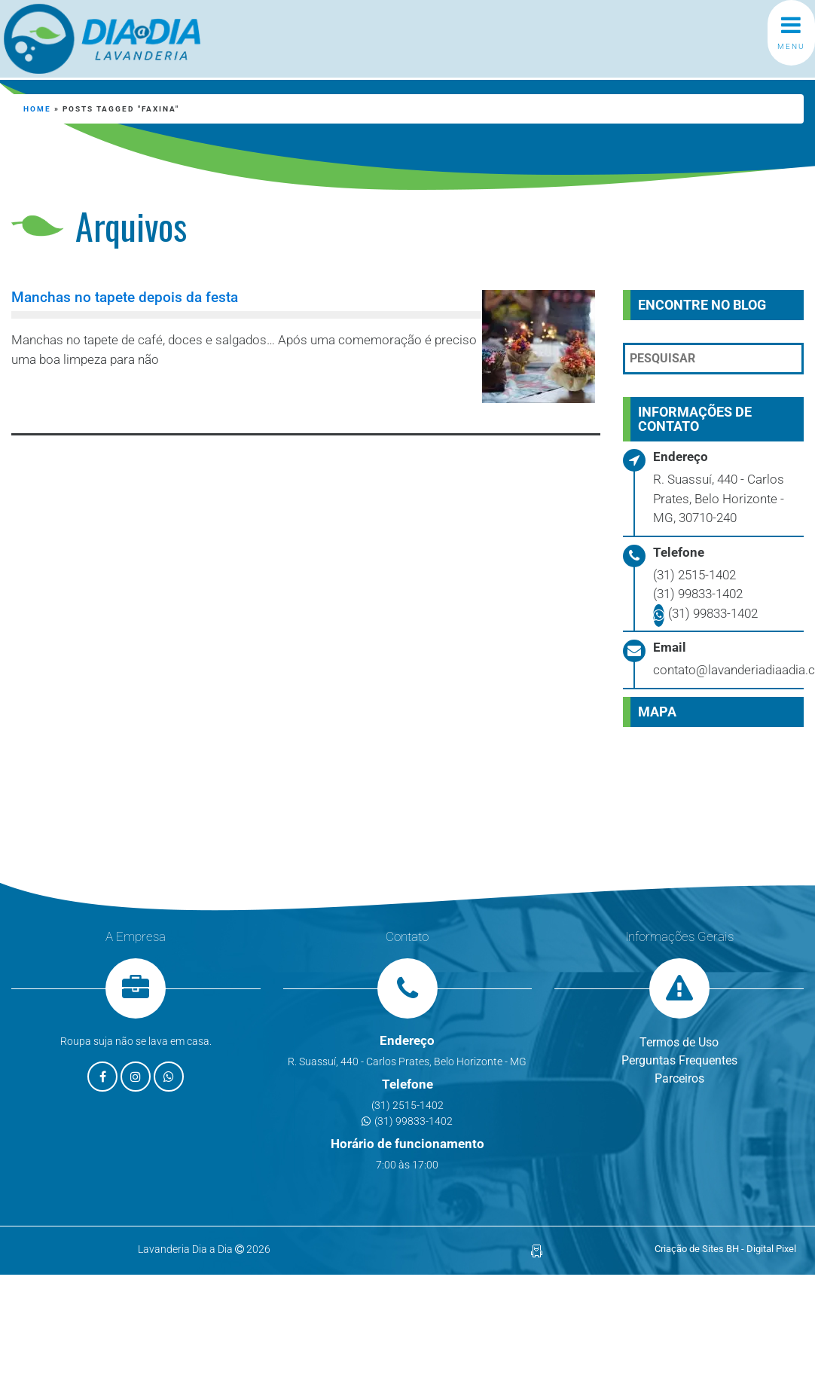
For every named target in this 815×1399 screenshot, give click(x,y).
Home (37, 109)
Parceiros (679, 1078)
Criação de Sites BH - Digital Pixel (725, 1248)
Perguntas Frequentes (679, 1060)
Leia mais (80, 400)
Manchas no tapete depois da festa (124, 297)
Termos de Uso (679, 1042)
